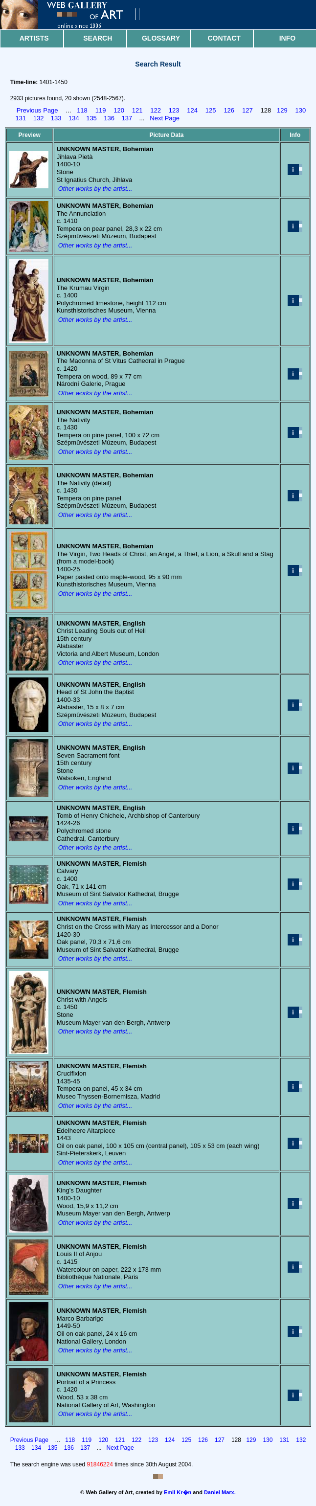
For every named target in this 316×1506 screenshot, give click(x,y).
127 (247, 110)
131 (21, 118)
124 (192, 110)
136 (109, 118)
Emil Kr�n (177, 1492)
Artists (34, 38)
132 (38, 118)
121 (137, 110)
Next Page (165, 118)
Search (97, 38)
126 (229, 110)
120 (118, 110)
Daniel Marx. (220, 1492)
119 (100, 110)
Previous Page (37, 110)
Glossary (161, 38)
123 (174, 110)
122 (155, 110)
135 (91, 118)
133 (56, 118)
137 (126, 118)
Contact (223, 38)
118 (82, 110)
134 (73, 118)
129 (282, 110)
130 (300, 110)
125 (210, 110)
